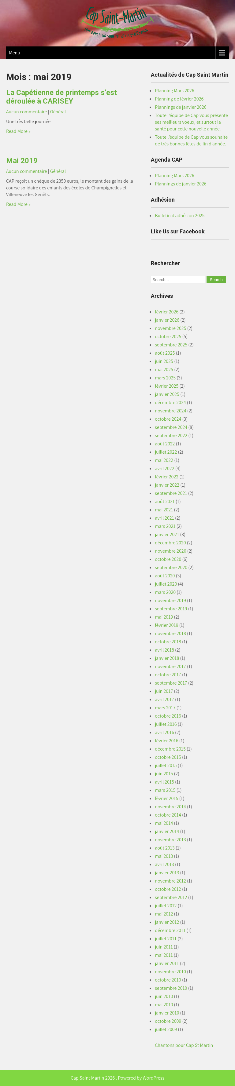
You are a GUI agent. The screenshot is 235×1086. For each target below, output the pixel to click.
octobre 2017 (168, 674)
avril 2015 (164, 782)
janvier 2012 (167, 922)
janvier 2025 (167, 394)
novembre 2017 (170, 666)
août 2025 (165, 353)
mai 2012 (164, 914)
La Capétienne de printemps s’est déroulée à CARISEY (61, 96)
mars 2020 (165, 592)
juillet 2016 (166, 724)
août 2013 (165, 848)
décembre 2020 (170, 542)
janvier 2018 (167, 658)
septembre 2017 (171, 683)
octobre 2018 (168, 641)
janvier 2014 (167, 831)
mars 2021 (165, 526)
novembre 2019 (170, 600)
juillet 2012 (166, 905)
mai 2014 (164, 823)
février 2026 (166, 312)
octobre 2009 (168, 1021)
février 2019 (166, 625)
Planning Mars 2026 (174, 90)
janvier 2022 (167, 485)
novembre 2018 (170, 633)
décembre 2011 (170, 930)
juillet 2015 (166, 765)
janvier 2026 (167, 320)
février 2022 (166, 477)
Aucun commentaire (26, 111)
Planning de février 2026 (179, 99)
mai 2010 (164, 1004)
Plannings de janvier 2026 (181, 107)
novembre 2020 (170, 551)
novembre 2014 (170, 806)
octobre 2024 (168, 419)
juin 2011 (164, 947)
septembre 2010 (171, 988)
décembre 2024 (170, 402)
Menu (14, 52)
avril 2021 (164, 518)
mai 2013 (164, 856)
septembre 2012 (171, 897)
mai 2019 (164, 617)
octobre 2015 (168, 757)
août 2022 (165, 444)
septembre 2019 (171, 608)
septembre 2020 (171, 567)
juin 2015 (164, 773)
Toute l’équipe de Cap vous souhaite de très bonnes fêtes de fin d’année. (191, 140)
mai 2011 (164, 955)
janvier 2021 (167, 534)
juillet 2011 (166, 938)
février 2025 (166, 386)
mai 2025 (164, 369)
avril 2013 (164, 864)
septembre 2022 (171, 435)
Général (58, 111)
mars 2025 (165, 378)
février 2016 (166, 740)
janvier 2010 (167, 1013)
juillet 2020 (166, 584)
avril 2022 (164, 468)
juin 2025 (164, 361)
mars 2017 (165, 707)
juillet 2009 (166, 1029)
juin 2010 (164, 996)
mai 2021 (164, 509)
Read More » (18, 131)
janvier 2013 (167, 872)
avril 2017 (164, 699)
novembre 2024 (170, 411)
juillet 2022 (166, 452)
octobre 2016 (168, 716)
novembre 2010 (170, 971)
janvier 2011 (167, 963)
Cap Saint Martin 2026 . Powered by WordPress (117, 1078)
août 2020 (165, 575)
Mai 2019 (22, 160)
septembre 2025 (171, 345)
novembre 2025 (170, 328)
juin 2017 (164, 691)
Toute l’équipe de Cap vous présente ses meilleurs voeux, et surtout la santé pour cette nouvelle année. (191, 122)
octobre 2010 (168, 980)
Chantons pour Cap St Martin (184, 1045)
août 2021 (165, 501)
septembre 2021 (171, 493)
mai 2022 (164, 460)
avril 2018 (164, 650)
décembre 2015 (170, 749)
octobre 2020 (168, 559)
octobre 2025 (168, 336)
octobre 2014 (168, 815)
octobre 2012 (168, 889)
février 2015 (166, 798)
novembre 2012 (170, 881)
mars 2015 (165, 790)
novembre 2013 (170, 839)
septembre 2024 (171, 427)
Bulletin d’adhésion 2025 (179, 215)
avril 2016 (164, 732)
